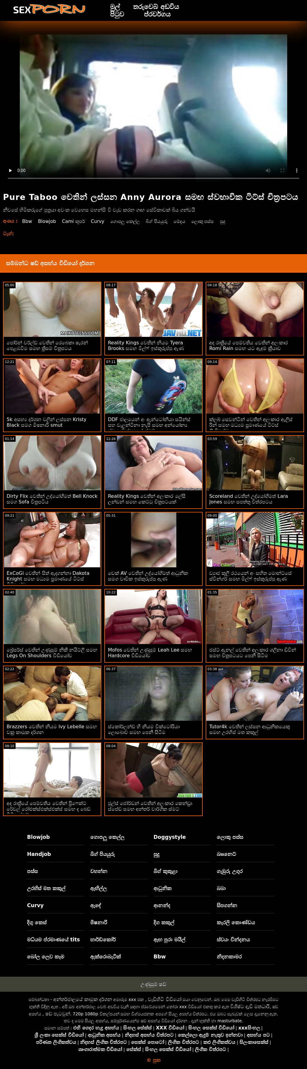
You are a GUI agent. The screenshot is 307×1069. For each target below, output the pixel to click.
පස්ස (32, 871)
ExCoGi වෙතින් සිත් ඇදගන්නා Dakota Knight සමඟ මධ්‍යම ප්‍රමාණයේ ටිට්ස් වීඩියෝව (48, 578)
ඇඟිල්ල (98, 888)
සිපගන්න (227, 905)
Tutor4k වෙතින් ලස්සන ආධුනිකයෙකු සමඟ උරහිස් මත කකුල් (249, 729)
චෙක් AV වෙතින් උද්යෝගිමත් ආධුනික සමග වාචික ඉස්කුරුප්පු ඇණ (148, 576)
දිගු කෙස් (36, 922)
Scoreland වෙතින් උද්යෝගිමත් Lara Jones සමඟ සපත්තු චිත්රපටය (248, 499)
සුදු (232, 221)
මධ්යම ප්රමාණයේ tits (53, 940)
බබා (221, 888)
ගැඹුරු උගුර (230, 871)
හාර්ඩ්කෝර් (103, 940)
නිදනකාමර (229, 957)
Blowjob (47, 221)
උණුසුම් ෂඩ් (153, 984)
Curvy (101, 221)
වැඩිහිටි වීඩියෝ (164, 999)
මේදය (186, 221)
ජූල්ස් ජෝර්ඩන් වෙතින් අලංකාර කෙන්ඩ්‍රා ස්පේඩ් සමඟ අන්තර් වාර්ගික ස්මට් (150, 806)
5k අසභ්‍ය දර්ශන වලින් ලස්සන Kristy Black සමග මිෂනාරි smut (46, 422)
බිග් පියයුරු (162, 221)
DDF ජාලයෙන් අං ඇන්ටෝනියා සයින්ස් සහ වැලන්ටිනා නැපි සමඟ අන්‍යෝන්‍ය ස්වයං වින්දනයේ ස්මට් (149, 425)
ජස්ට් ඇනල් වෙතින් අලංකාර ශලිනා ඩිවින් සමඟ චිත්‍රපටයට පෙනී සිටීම (252, 652)
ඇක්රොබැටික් (105, 957)
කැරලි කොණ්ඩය (236, 922)
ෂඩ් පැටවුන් (57, 1014)
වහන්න (98, 871)
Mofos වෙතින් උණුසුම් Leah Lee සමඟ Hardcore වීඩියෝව (150, 652)
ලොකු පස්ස (211, 221)
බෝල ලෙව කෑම (45, 957)
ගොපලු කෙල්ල (129, 221)
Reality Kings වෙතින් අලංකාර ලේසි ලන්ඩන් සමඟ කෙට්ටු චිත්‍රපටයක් (147, 499)
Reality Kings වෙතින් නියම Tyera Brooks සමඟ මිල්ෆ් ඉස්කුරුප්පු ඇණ (146, 345)
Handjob (39, 854)
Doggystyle (170, 837)
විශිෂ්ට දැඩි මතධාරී (250, 1006)
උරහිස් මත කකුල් (46, 888)
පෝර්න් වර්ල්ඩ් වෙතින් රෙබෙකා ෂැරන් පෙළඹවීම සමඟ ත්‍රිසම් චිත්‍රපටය (47, 345)
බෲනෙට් (226, 854)
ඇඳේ (95, 905)
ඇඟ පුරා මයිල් (169, 940)
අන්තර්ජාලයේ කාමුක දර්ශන (82, 999)
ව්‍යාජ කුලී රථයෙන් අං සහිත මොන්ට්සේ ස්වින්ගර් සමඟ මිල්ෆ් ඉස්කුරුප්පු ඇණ (250, 576)
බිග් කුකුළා (165, 871)
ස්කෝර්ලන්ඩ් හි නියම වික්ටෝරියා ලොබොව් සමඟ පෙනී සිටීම (144, 729)
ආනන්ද (162, 905)
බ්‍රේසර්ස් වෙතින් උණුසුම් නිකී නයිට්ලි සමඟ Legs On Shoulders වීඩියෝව (52, 652)
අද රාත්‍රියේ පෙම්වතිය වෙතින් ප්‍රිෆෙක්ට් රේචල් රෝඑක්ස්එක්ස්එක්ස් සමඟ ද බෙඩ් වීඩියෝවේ (49, 809)
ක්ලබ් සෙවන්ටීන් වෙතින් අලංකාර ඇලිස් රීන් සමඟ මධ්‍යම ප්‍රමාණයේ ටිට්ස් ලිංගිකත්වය (251, 425)
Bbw (27, 221)
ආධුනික (162, 888)
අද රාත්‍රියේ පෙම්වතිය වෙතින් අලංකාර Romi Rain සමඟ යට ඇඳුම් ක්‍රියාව (248, 345)
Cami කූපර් (75, 221)
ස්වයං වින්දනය (233, 940)
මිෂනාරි (98, 922)
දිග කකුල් (164, 922)
